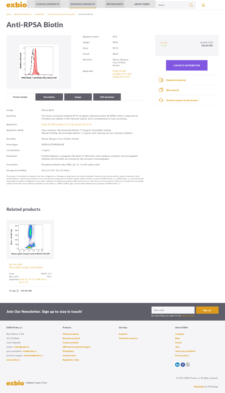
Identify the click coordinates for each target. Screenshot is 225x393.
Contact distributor (186, 65)
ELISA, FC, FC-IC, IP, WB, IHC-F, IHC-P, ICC (33, 281)
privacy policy (188, 315)
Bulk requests (172, 90)
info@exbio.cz (30, 351)
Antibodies (39, 14)
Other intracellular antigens (61, 14)
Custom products (71, 342)
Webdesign (199, 386)
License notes (69, 355)
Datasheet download (176, 80)
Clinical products (47, 4)
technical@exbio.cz (33, 355)
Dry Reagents (114, 4)
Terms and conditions (185, 351)
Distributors (68, 351)
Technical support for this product (182, 100)
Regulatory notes (71, 360)
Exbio (8, 14)
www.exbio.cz (13, 360)
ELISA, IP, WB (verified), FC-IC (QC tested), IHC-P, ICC (122, 74)
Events (178, 342)
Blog (177, 338)
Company (179, 334)
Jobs (177, 347)
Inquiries (123, 334)
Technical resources (128, 338)
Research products (83, 4)
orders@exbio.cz (22, 347)
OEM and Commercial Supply (77, 347)
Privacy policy (182, 355)
